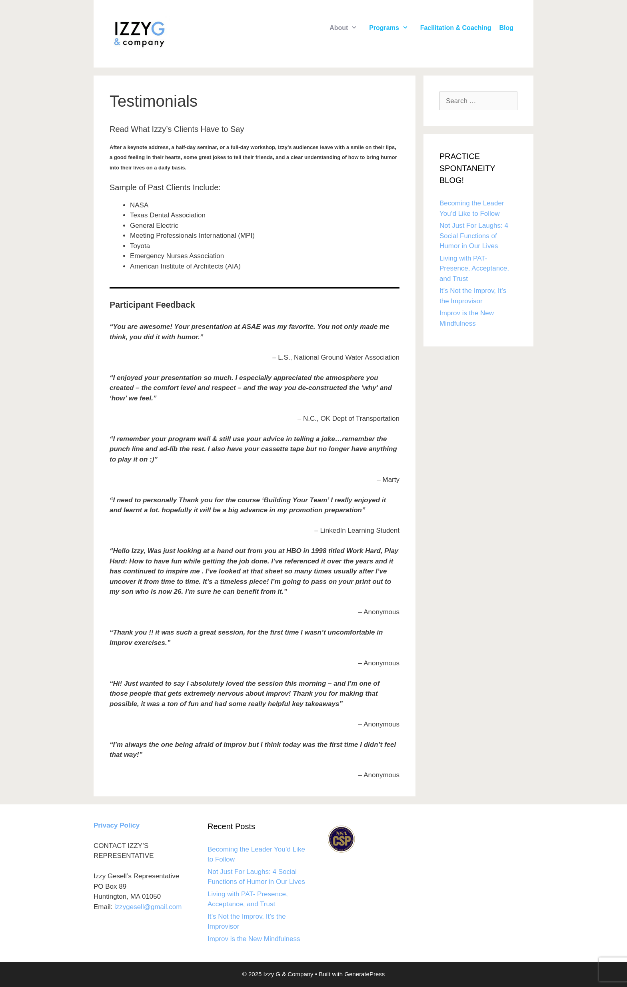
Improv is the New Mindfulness (254, 939)
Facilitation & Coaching (455, 27)
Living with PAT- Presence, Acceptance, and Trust (474, 269)
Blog (506, 27)
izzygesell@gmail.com (148, 907)
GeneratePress (364, 974)
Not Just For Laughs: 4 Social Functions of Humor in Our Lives (473, 236)
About (347, 28)
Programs (392, 28)
